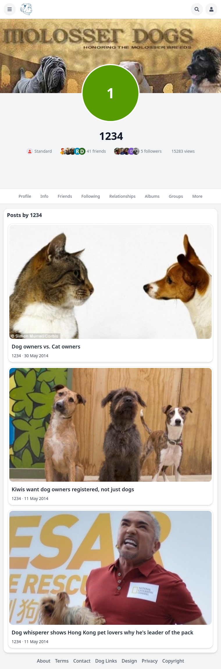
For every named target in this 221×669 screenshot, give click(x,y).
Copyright (173, 661)
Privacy (150, 661)
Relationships (122, 198)
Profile (25, 198)
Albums (152, 198)
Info (44, 198)
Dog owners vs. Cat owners (46, 346)
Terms (62, 661)
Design (129, 661)
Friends (64, 198)
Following (91, 198)
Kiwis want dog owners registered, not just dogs (73, 489)
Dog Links (106, 661)
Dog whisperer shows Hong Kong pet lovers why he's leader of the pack (102, 632)
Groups (176, 198)
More (197, 198)
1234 (36, 214)
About (43, 661)
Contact (81, 661)
